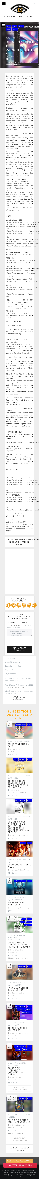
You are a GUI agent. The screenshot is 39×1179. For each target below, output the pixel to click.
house (8, 29)
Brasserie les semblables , (18, 791)
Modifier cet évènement (20, 698)
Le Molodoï (13, 870)
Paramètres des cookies (19, 1161)
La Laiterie (13, 908)
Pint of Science (15, 1133)
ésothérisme (27, 1049)
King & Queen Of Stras (18, 958)
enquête (23, 1046)
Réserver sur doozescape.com (19, 1089)
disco (14, 26)
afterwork (22, 759)
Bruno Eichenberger (16, 687)
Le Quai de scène (16, 749)
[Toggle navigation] (4, 3)
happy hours (26, 1012)
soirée (8, 26)
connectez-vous (13, 625)
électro (21, 26)
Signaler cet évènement (19, 649)
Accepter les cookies (20, 1165)
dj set (15, 759)
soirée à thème (20, 800)
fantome (18, 1049)
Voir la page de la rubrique (19, 1149)
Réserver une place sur (15, 64)
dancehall (22, 966)
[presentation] (22, 640)
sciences (23, 1098)
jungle (22, 922)
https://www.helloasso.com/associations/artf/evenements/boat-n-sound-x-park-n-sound (21, 542)
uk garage (27, 925)
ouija (16, 1046)
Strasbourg (10, 56)
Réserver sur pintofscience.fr (19, 1139)
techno (15, 29)
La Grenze (13, 835)
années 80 (20, 1009)
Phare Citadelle (15, 950)
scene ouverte (21, 724)
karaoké (28, 1009)
